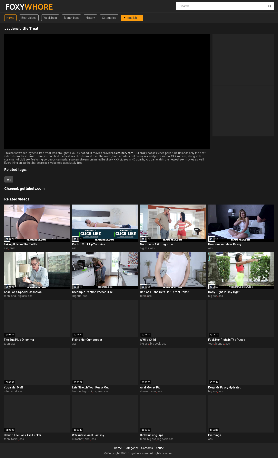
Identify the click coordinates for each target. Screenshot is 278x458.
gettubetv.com (32, 188)
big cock (155, 343)
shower (145, 391)
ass (9, 179)
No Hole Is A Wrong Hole (156, 244)
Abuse (160, 448)
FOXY (16, 7)
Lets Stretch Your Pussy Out (90, 387)
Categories (109, 17)
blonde (219, 343)
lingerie (76, 296)
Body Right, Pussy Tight (223, 292)
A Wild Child (148, 339)
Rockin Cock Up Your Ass (88, 244)
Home (10, 17)
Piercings (214, 435)
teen (7, 296)
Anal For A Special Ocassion (23, 292)
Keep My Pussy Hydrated (224, 387)
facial (14, 439)
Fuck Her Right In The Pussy (226, 339)
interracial (10, 391)
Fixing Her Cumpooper (87, 339)
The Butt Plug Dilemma (19, 339)
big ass (144, 248)
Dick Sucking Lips (151, 435)
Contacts (147, 448)
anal (12, 248)
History (90, 17)
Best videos (28, 17)
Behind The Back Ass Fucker (22, 435)
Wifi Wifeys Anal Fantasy (88, 435)
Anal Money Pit (150, 387)
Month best (71, 17)
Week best (50, 17)
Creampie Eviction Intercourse (92, 292)
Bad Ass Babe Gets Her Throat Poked (164, 292)
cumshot (77, 439)
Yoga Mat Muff (13, 387)
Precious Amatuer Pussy (224, 244)
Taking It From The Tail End (21, 244)
